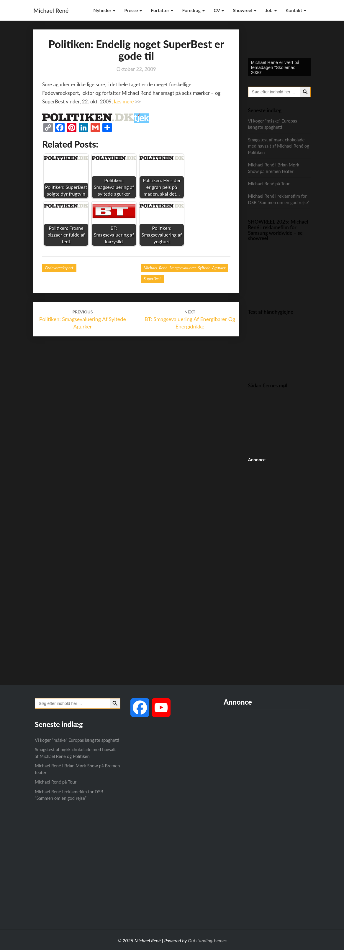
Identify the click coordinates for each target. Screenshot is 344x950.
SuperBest (152, 278)
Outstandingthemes (207, 940)
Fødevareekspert (59, 267)
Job (271, 10)
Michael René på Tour (269, 183)
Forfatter (162, 10)
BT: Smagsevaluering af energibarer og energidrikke (190, 319)
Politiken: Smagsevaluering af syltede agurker (82, 319)
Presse (133, 10)
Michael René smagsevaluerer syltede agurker (185, 267)
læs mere (124, 101)
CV (219, 10)
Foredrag (193, 10)
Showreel (244, 10)
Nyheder (104, 10)
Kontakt (296, 10)
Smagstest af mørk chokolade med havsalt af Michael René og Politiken (278, 146)
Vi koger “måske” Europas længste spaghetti (77, 740)
